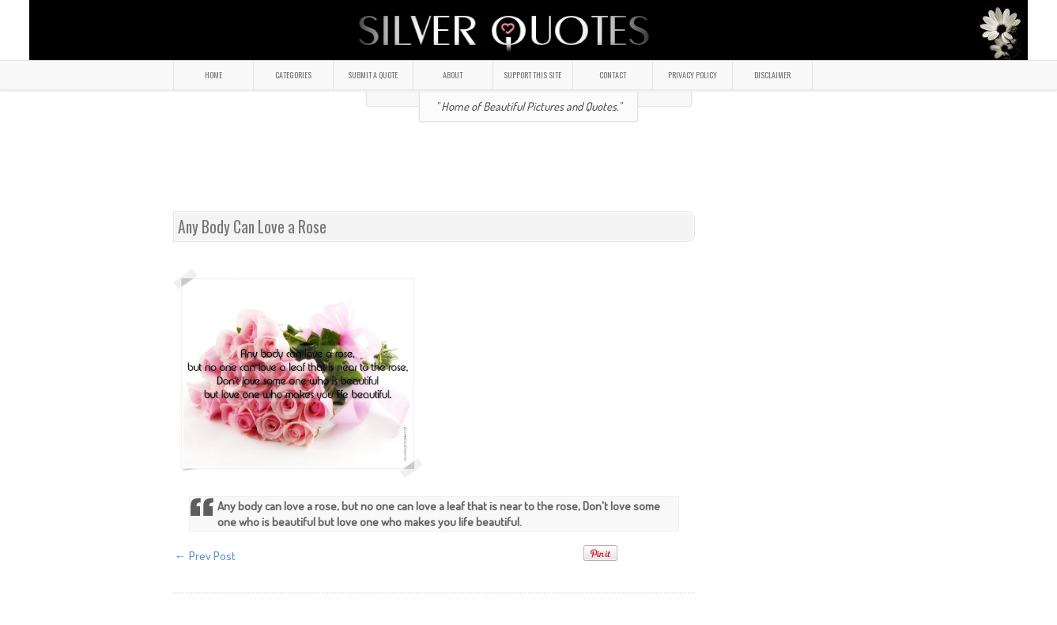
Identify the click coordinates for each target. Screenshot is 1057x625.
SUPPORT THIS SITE (532, 75)
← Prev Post (205, 555)
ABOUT (452, 75)
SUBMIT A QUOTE (373, 75)
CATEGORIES (293, 75)
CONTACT (612, 75)
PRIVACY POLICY (692, 75)
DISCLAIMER (772, 75)
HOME (213, 75)
